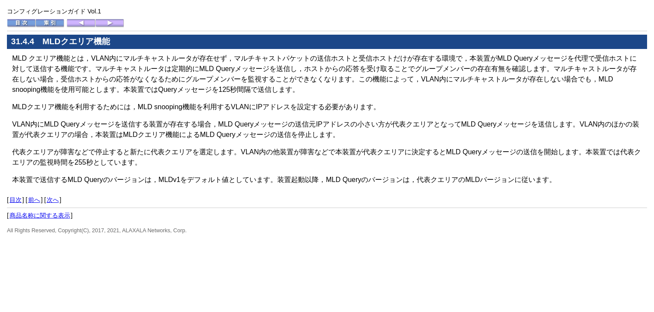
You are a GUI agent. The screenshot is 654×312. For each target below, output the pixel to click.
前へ (34, 199)
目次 (16, 199)
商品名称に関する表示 (40, 215)
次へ (53, 199)
